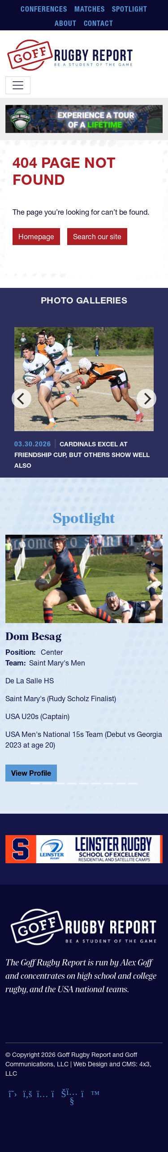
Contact (99, 23)
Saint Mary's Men (57, 662)
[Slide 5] (84, 783)
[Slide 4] (72, 783)
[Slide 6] (96, 783)
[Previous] (21, 398)
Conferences (44, 8)
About (66, 23)
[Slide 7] (108, 783)
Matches (89, 8)
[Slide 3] (59, 783)
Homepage (36, 236)
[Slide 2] (47, 783)
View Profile (31, 773)
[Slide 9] (133, 783)
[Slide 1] (35, 783)
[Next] (146, 398)
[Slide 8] (120, 783)
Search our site (97, 236)
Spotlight (129, 8)
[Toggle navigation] (17, 85)
